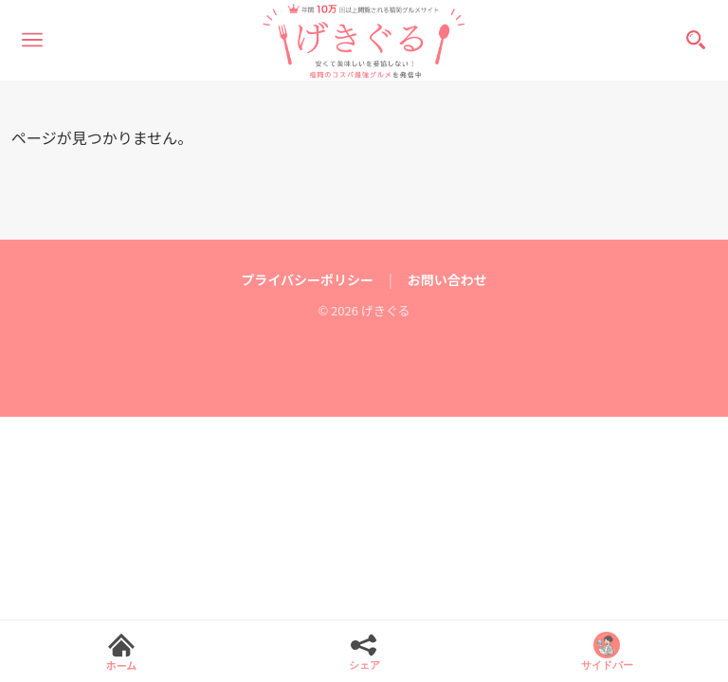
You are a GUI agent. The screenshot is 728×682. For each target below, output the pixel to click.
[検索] (696, 40)
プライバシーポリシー (307, 279)
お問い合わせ (447, 279)
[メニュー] (32, 40)
